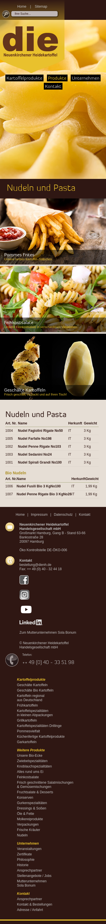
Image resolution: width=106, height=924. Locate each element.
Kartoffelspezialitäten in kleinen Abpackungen (35, 713)
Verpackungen (28, 824)
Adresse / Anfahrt (30, 910)
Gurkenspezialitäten (32, 803)
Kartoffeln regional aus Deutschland (30, 698)
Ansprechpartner (29, 870)
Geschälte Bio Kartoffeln (35, 690)
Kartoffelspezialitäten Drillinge (39, 726)
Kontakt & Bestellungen (34, 904)
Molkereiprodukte (30, 819)
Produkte (57, 78)
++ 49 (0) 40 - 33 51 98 (48, 662)
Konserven (25, 798)
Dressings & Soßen (31, 808)
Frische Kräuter (28, 830)
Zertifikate (24, 854)
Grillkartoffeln (27, 720)
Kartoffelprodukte (24, 78)
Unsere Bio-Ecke (29, 756)
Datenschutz (63, 515)
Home (21, 7)
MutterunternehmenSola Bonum (32, 883)
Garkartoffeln (26, 742)
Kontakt (53, 86)
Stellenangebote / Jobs (34, 876)
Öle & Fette (25, 814)
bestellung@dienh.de (35, 565)
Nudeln (22, 835)
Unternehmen (85, 78)
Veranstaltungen (29, 849)
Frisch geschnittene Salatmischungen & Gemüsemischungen (45, 785)
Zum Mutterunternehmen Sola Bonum (48, 633)
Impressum (39, 515)
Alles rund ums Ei (30, 772)
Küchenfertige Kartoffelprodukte (41, 737)
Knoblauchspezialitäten (34, 766)
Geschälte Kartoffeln (32, 685)
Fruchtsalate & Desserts (35, 792)
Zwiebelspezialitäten (32, 761)
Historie (23, 865)
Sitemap (41, 7)
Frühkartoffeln (27, 705)
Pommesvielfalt (28, 731)
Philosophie (25, 860)
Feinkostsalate (28, 777)
